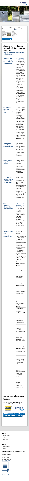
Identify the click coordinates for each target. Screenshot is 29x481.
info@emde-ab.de (6, 460)
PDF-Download (5, 39)
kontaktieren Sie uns (18, 398)
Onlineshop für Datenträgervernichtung (20, 60)
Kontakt (4, 444)
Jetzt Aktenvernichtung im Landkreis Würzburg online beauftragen (14, 414)
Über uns (4, 433)
